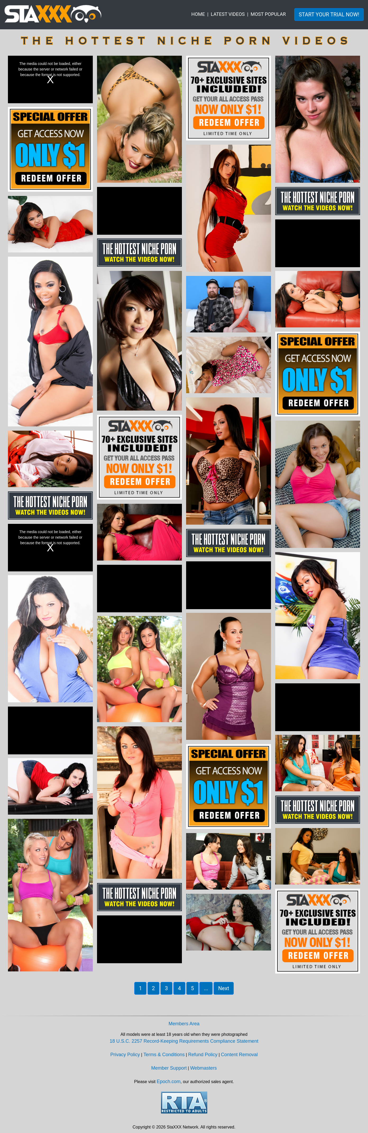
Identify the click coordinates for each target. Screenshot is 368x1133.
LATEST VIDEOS (228, 14)
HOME (198, 14)
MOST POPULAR (268, 14)
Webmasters (203, 1068)
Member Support (169, 1068)
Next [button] (223, 988)
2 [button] (153, 988)
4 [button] (179, 988)
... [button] (206, 988)
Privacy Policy (125, 1054)
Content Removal (239, 1054)
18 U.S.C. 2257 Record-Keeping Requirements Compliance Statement (184, 1041)
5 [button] (192, 988)
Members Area (183, 1023)
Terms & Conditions (164, 1054)
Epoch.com (169, 1081)
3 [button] (166, 988)
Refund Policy (203, 1054)
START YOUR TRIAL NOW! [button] (329, 14)
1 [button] (140, 988)
